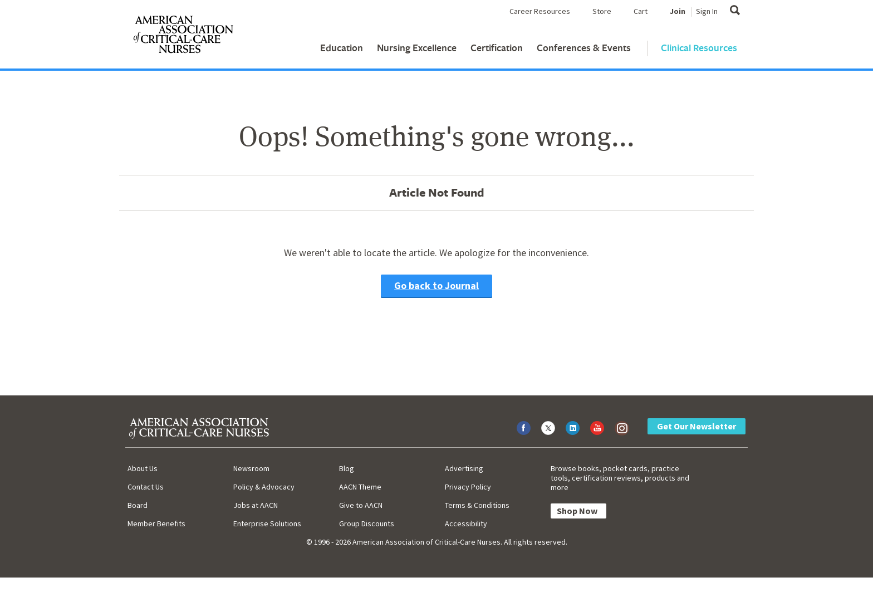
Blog (346, 468)
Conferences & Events (584, 47)
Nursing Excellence (417, 47)
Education (341, 47)
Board (137, 505)
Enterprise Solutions (267, 523)
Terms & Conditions (477, 505)
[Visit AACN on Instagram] (622, 428)
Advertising (464, 468)
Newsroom (251, 468)
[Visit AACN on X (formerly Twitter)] (548, 428)
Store (601, 11)
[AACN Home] (183, 37)
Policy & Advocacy (264, 487)
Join (677, 11)
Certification (496, 47)
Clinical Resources (699, 47)
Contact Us (145, 487)
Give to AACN (360, 505)
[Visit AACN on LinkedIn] (573, 428)
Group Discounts (366, 523)
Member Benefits (156, 523)
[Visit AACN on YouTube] (597, 428)
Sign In (707, 11)
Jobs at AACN (255, 505)
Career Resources (539, 11)
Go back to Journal (436, 285)
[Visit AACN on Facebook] (524, 428)
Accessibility (466, 523)
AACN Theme (360, 487)
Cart (641, 11)
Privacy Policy (468, 487)
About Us (142, 468)
